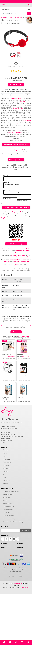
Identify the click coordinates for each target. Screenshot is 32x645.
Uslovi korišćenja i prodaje (11, 491)
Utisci (4, 477)
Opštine (4, 543)
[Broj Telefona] (16, 327)
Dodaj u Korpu (16, 85)
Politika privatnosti (8, 494)
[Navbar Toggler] (29, 9)
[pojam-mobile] (14, 13)
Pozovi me (16, 332)
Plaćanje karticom (16, 160)
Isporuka (5, 500)
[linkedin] (14, 539)
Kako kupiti (6, 497)
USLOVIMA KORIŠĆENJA (16, 571)
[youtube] (10, 539)
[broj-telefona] (17, 94)
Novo (4, 456)
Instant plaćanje (16, 244)
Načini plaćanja (7, 503)
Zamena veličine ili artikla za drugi (13, 521)
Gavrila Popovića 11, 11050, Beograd (11, 422)
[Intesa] (16, 559)
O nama (5, 471)
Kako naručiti (7, 465)
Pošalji (27, 94)
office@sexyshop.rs (11, 428)
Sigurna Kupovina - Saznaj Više (16, 144)
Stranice (20, 547)
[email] (11, 530)
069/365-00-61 (11, 426)
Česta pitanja (7, 462)
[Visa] (20, 555)
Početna (3, 17)
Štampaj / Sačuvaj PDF (16, 64)
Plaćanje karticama (8, 506)
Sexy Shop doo (10, 419)
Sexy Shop (25, 587)
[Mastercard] (13, 555)
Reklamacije (6, 512)
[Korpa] (29, 5)
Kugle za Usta (18, 17)
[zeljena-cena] (5, 94)
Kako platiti (6, 468)
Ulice (3, 547)
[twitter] (17, 539)
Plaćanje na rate (8, 509)
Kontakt (5, 483)
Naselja (20, 543)
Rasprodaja (6, 459)
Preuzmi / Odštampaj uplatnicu (16, 207)
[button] (4, 642)
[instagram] (6, 539)
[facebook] (2, 539)
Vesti (4, 474)
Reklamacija (6, 480)
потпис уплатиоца (7, 198)
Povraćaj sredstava (8, 515)
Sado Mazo (10, 17)
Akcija (5, 453)
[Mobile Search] (29, 13)
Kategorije (5, 9)
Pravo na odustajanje (9, 518)
